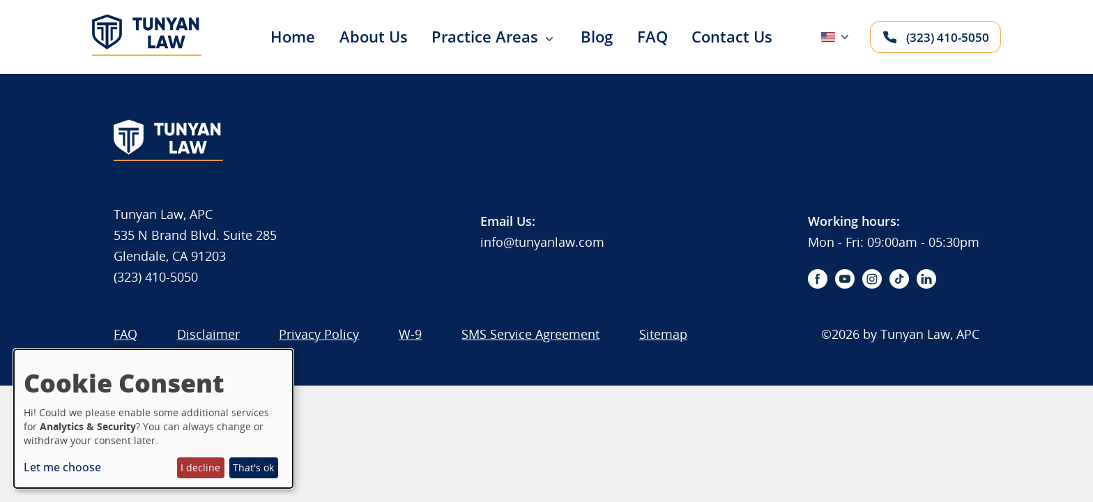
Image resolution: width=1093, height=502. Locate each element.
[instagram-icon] (872, 279)
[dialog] (153, 418)
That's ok (253, 467)
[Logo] (146, 54)
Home (292, 36)
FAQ (652, 36)
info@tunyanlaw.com (542, 242)
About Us (373, 36)
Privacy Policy (319, 334)
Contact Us (731, 36)
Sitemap (663, 334)
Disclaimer (208, 334)
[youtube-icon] (845, 279)
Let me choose (62, 467)
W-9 (410, 334)
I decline (200, 467)
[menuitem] (282, 36)
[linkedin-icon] (926, 279)
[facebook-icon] (817, 279)
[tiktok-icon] (899, 279)
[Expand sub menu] (549, 40)
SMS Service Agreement (530, 334)
